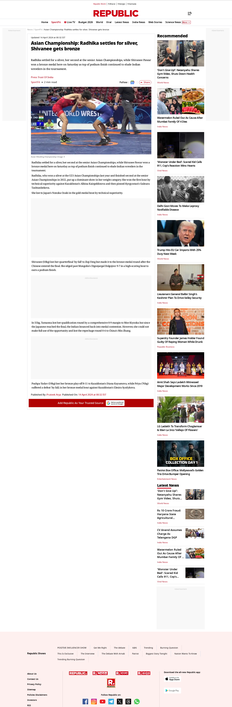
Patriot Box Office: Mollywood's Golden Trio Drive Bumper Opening (180, 472)
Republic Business (165, 347)
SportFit (35, 82)
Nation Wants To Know (185, 653)
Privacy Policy (34, 684)
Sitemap (31, 689)
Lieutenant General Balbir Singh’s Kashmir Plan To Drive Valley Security (179, 296)
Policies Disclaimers (37, 695)
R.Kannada (132, 4)
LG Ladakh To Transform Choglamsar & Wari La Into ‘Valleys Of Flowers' (179, 428)
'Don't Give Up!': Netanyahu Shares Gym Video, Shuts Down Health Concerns (178, 73)
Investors (32, 700)
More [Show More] (186, 22)
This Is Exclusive (65, 653)
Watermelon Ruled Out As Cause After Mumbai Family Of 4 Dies (180, 119)
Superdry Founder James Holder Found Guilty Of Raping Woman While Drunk (180, 340)
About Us (32, 673)
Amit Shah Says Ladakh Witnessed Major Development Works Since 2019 (179, 384)
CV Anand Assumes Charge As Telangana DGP (169, 533)
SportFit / (38, 30)
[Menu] (188, 13)
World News (163, 83)
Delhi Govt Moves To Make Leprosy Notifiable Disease (178, 208)
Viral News (162, 171)
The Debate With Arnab (113, 653)
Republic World (99, 4)
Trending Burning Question (71, 659)
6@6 (134, 647)
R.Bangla (121, 4)
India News (162, 127)
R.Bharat (111, 4)
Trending (148, 647)
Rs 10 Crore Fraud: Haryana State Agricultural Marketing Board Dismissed (169, 518)
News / (30, 30)
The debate (119, 647)
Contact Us (32, 679)
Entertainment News (167, 479)
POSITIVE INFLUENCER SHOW (71, 647)
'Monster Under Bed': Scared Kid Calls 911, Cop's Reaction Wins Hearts (179, 164)
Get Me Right (100, 647)
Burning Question (169, 647)
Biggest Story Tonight (156, 653)
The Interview (87, 653)
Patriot (135, 653)
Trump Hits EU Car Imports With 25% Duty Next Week (179, 252)
